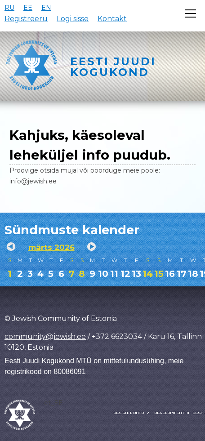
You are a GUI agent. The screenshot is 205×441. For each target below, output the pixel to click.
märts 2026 (51, 247)
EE (27, 8)
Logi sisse (73, 18)
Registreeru (26, 18)
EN (46, 8)
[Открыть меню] (190, 13)
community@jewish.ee (45, 336)
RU (9, 8)
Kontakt (112, 18)
